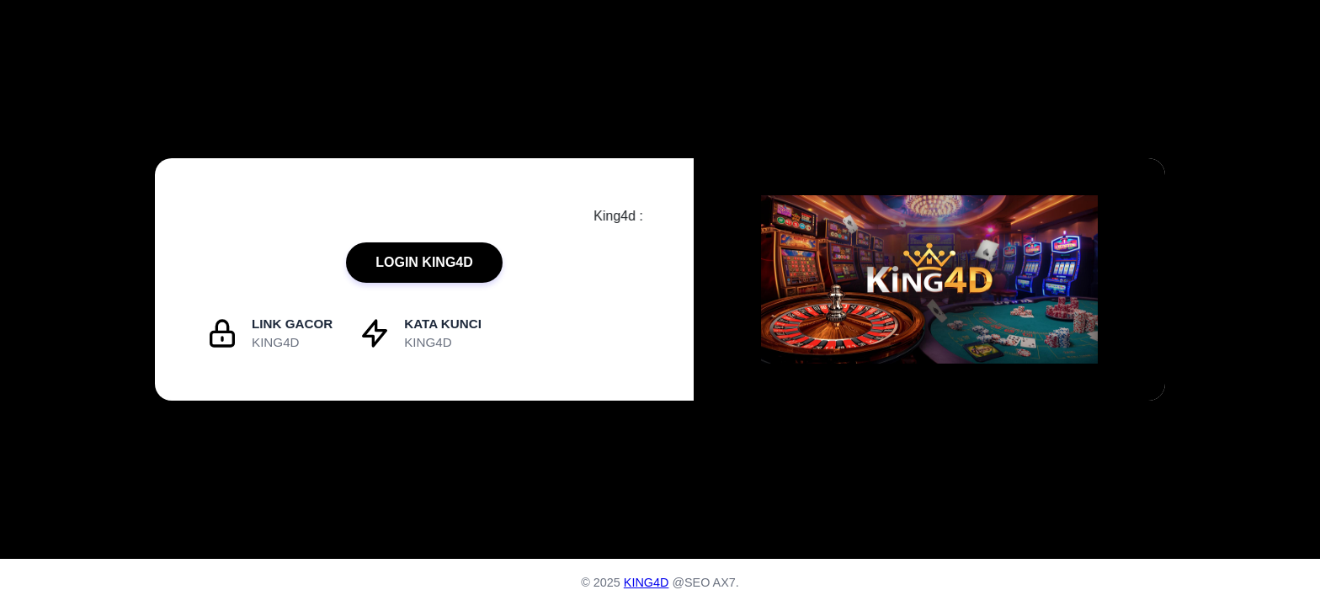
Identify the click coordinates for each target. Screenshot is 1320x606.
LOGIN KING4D (424, 262)
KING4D (646, 582)
